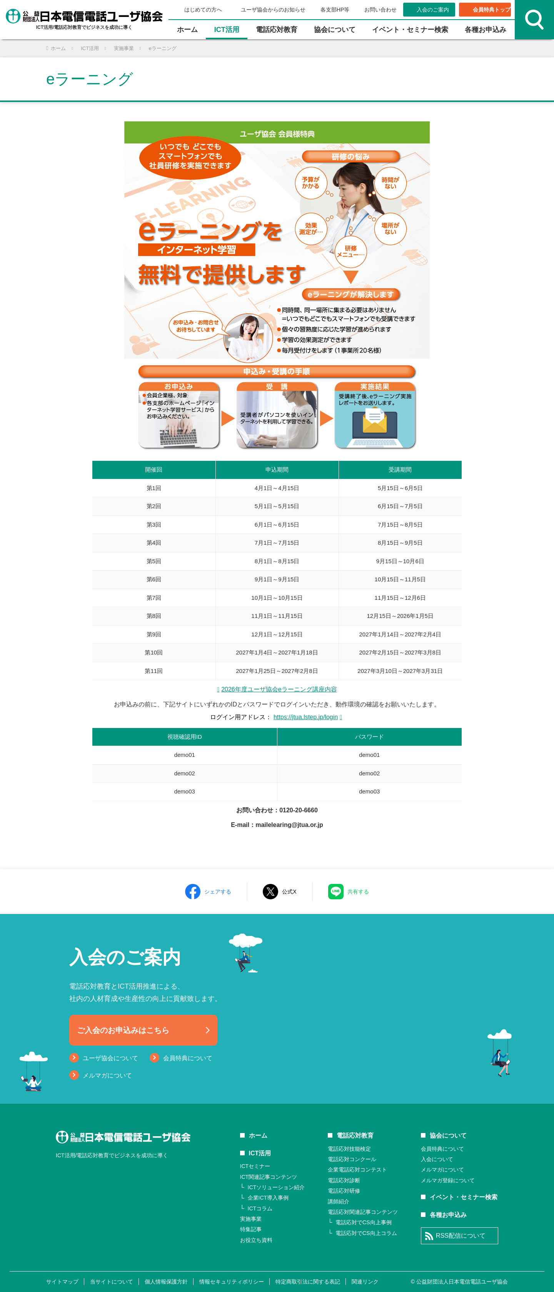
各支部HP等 (334, 10)
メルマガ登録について (448, 1180)
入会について (437, 1159)
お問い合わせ (380, 10)
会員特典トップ (492, 10)
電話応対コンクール (352, 1159)
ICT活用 (260, 1153)
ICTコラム (260, 1208)
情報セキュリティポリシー (231, 1282)
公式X (289, 892)
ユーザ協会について (110, 1058)
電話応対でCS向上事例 (363, 1222)
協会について (334, 29)
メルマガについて (107, 1075)
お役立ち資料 (256, 1240)
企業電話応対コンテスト (357, 1169)
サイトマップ (62, 1282)
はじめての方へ (203, 10)
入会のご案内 (433, 10)
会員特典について (187, 1058)
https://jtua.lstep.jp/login (306, 717)
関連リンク (365, 1282)
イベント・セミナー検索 (410, 29)
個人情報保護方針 (166, 1282)
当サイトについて (111, 1282)
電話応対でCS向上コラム (366, 1233)
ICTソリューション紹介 (276, 1187)
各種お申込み (485, 29)
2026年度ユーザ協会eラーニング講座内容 (279, 689)
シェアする (217, 892)
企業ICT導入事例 (268, 1198)
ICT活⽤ (226, 29)
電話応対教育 (276, 29)
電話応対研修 (344, 1191)
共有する (358, 892)
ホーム (187, 29)
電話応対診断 (344, 1180)
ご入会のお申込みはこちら (123, 1030)
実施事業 (251, 1219)
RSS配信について (461, 1235)
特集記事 (251, 1229)
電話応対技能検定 (349, 1149)
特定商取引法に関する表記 (307, 1282)
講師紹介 (338, 1201)
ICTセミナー (255, 1166)
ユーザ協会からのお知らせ (273, 10)
